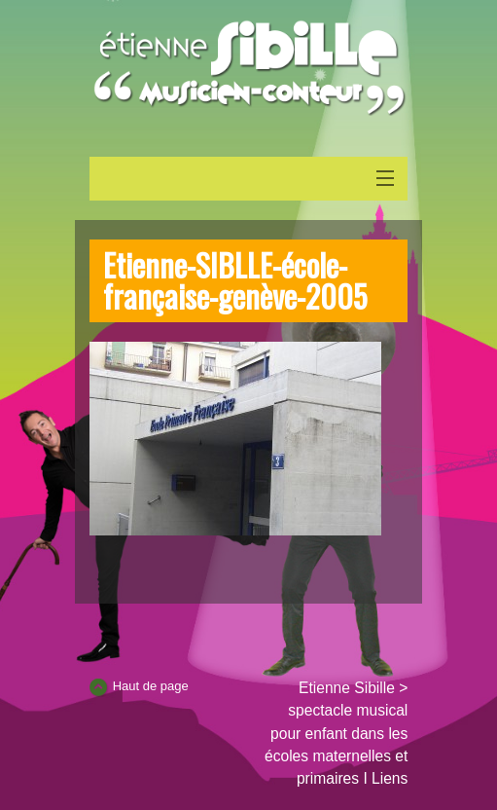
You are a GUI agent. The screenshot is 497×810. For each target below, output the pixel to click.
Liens (390, 778)
